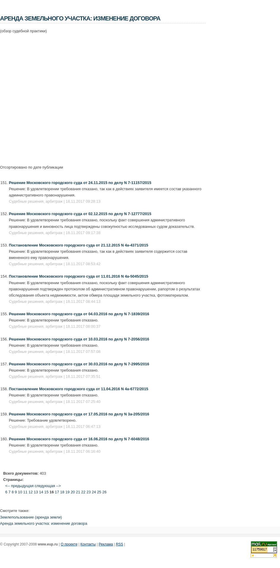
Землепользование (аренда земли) (31, 517)
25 (99, 492)
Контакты (88, 544)
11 (25, 492)
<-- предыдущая (19, 486)
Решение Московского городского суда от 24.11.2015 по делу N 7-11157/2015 (80, 182)
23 (89, 492)
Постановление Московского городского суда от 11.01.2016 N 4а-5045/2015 (78, 276)
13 (36, 492)
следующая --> (48, 486)
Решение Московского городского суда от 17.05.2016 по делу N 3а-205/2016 (79, 414)
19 (67, 492)
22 (83, 492)
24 (94, 492)
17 (57, 492)
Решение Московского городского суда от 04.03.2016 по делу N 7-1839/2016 (79, 314)
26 (104, 492)
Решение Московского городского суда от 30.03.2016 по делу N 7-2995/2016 (79, 364)
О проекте (69, 544)
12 (30, 492)
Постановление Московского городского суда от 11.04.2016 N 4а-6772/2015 (78, 389)
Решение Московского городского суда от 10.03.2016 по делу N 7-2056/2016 (79, 339)
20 (73, 492)
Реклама (106, 544)
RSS (119, 544)
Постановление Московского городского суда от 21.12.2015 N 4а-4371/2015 (78, 245)
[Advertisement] (55, 95)
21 (78, 492)
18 (62, 492)
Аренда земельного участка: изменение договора (43, 523)
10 (20, 492)
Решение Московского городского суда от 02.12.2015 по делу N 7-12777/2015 (80, 214)
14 (41, 492)
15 (46, 492)
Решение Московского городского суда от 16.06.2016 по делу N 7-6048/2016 (79, 439)
